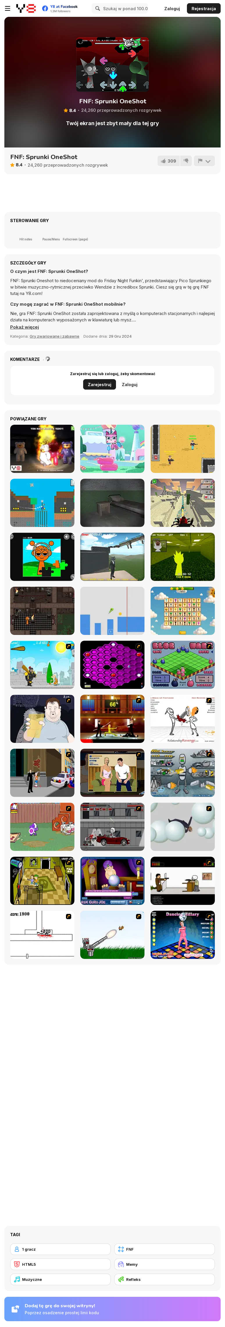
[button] (24, 327)
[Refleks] (164, 1279)
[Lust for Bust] (112, 773)
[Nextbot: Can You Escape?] (112, 503)
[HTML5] (60, 1264)
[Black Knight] (42, 665)
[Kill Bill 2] (112, 719)
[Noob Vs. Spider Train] (183, 503)
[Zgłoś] (204, 161)
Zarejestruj (99, 384)
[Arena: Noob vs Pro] (183, 449)
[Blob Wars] (183, 665)
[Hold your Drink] (42, 719)
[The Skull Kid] (183, 881)
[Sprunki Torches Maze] (42, 611)
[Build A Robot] (183, 773)
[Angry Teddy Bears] (42, 449)
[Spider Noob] (42, 503)
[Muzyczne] (60, 1279)
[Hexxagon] (112, 665)
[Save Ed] (42, 881)
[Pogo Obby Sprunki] (112, 611)
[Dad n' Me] (42, 827)
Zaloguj (172, 8)
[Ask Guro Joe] (112, 881)
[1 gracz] (60, 1249)
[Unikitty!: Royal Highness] (112, 449)
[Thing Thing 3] (112, 827)
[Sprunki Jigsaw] (42, 557)
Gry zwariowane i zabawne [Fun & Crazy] (54, 336)
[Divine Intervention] (42, 773)
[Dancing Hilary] (183, 935)
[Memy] (164, 1264)
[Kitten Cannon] (112, 935)
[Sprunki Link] (183, 611)
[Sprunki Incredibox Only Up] (112, 557)
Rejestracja (204, 8)
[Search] (97, 8)
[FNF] (164, 1249)
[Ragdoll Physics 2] (183, 827)
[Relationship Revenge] (183, 719)
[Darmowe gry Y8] (26, 8)
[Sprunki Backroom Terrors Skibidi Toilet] (183, 557)
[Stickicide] (42, 935)
